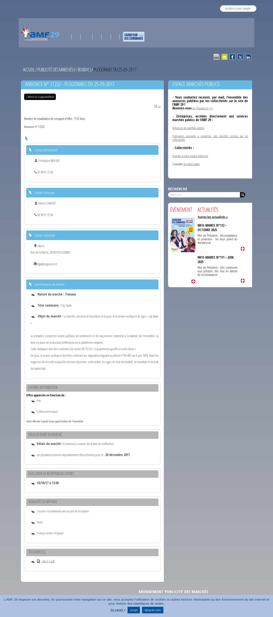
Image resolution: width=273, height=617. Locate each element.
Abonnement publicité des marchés (173, 592)
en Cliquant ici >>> (202, 108)
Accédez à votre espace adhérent (190, 156)
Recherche (177, 188)
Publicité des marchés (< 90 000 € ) (65, 69)
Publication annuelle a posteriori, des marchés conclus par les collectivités (210, 138)
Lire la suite (193, 281)
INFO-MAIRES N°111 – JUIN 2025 (216, 259)
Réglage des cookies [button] (153, 610)
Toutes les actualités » (213, 217)
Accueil (29, 69)
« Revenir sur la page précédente (40, 97)
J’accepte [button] (133, 610)
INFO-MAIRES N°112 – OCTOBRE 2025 (212, 227)
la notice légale (192, 164)
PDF (156, 106)
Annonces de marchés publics (188, 128)
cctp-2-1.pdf (46, 561)
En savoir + (118, 610)
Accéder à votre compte (237, 8)
